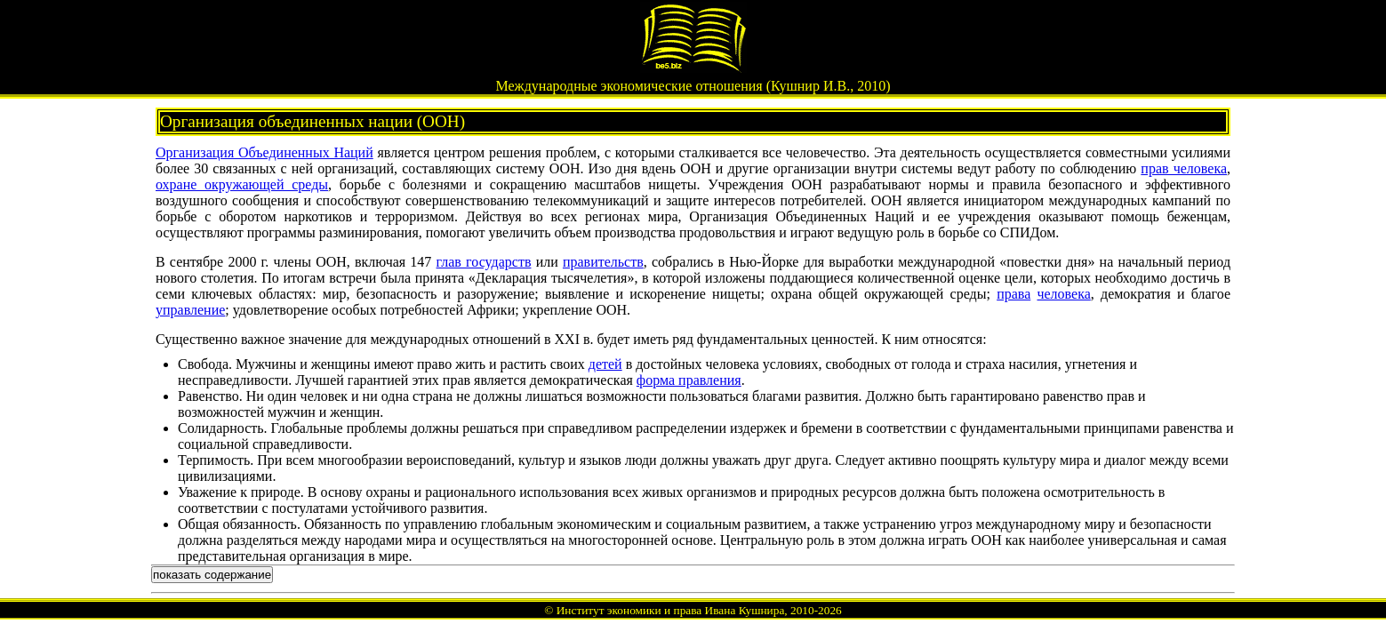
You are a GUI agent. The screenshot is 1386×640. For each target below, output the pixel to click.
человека (1063, 293)
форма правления (689, 380)
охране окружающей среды (242, 184)
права (1013, 293)
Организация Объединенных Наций (264, 152)
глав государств (484, 261)
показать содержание (212, 574)
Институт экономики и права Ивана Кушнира (671, 610)
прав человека (1184, 168)
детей (605, 364)
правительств (603, 261)
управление (190, 309)
